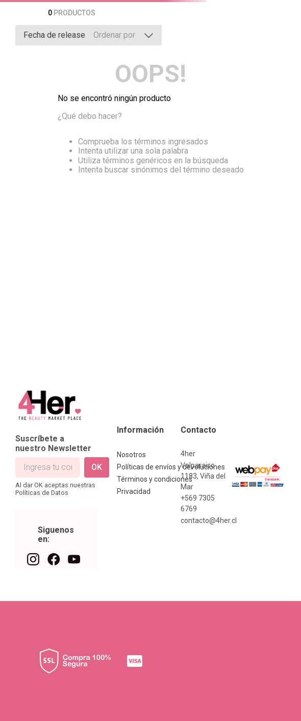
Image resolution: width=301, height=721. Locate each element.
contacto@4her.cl (209, 520)
